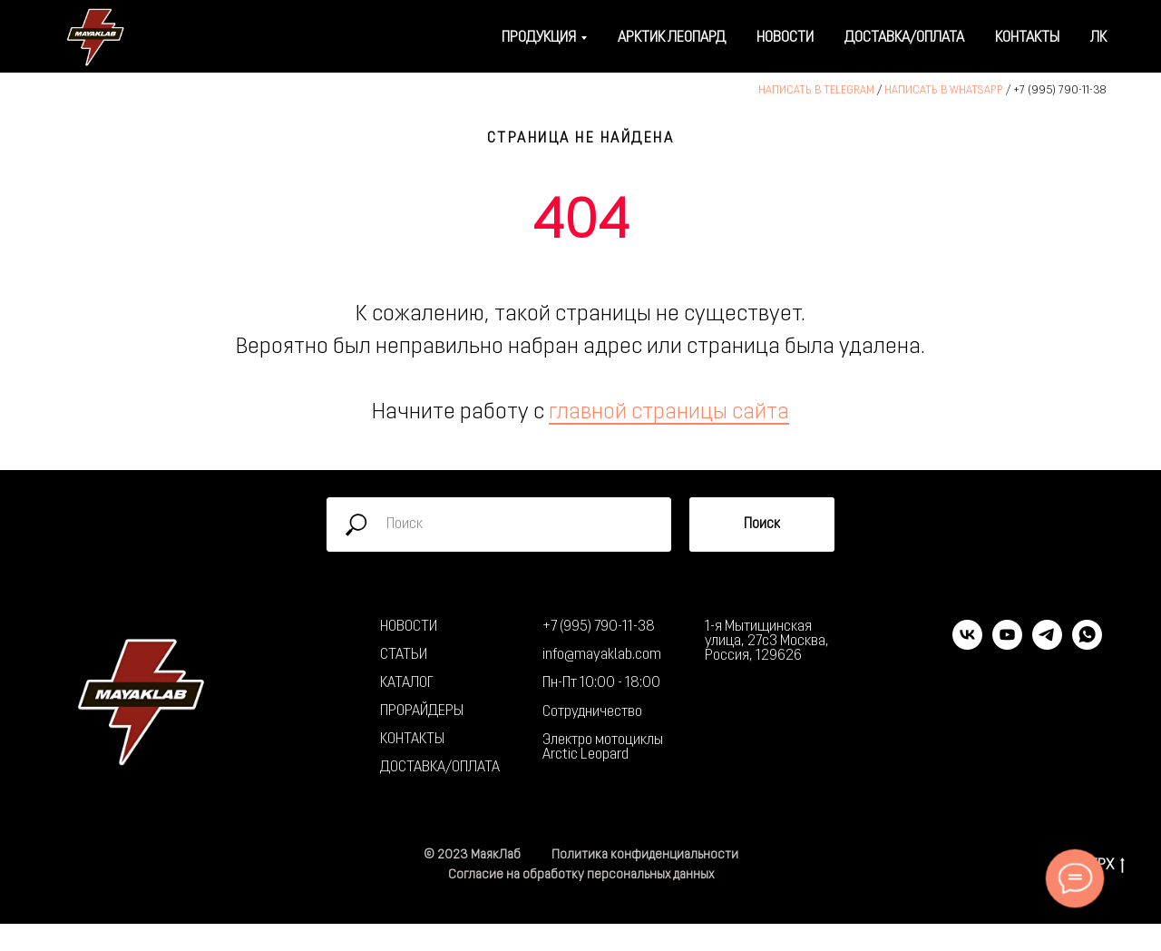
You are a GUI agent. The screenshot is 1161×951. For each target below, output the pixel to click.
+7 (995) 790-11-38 (1060, 90)
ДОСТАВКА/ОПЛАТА (440, 767)
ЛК (1098, 38)
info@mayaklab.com (601, 655)
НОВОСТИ (408, 627)
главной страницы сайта (669, 413)
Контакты (1027, 38)
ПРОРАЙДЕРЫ (421, 711)
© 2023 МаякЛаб (472, 855)
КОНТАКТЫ (412, 739)
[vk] (967, 644)
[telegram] (1047, 644)
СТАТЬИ (403, 655)
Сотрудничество (592, 712)
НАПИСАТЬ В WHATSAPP (943, 90)
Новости (785, 38)
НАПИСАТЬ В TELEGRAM (816, 90)
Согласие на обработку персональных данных (581, 875)
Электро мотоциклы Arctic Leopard (602, 747)
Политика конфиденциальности (644, 855)
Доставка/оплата (904, 38)
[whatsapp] (1087, 644)
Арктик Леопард (672, 38)
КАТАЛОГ (407, 683)
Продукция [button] (539, 38)
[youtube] (1007, 644)
